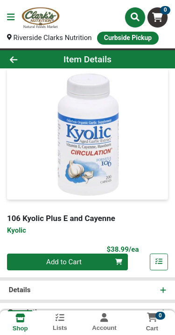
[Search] (135, 17)
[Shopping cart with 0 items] (157, 17)
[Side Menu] (10, 17)
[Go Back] (27, 59)
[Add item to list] (159, 262)
